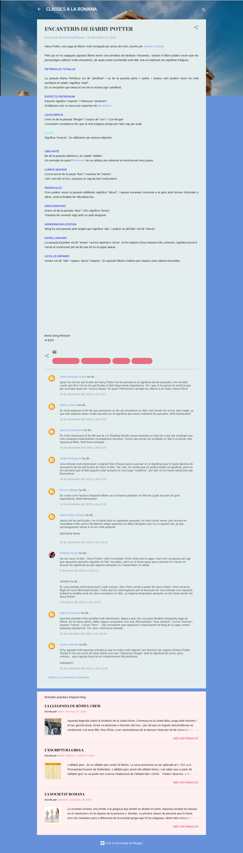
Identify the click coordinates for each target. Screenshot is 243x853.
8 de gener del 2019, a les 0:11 (79, 570)
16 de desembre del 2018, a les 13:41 (84, 542)
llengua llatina (142, 360)
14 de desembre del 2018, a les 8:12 (83, 394)
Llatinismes (121, 360)
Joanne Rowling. (154, 46)
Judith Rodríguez (70, 458)
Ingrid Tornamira (70, 612)
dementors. (105, 105)
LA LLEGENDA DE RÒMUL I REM (72, 706)
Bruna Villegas (69, 490)
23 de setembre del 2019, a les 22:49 (83, 633)
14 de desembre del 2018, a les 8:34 (83, 419)
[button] (196, 28)
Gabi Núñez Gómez (72, 515)
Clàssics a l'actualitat (96, 360)
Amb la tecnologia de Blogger (121, 843)
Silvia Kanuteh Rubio (73, 376)
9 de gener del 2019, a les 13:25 (80, 602)
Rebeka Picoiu (69, 553)
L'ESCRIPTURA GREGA (64, 750)
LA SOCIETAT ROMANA (64, 794)
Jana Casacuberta (71, 430)
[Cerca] (203, 10)
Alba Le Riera (68, 405)
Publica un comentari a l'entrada (68, 677)
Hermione (79, 160)
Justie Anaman (69, 644)
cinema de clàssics (66, 360)
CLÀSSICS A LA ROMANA (71, 9)
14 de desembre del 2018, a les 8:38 (83, 504)
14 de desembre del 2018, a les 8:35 (83, 479)
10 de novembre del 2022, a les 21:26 (84, 668)
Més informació (185, 738)
